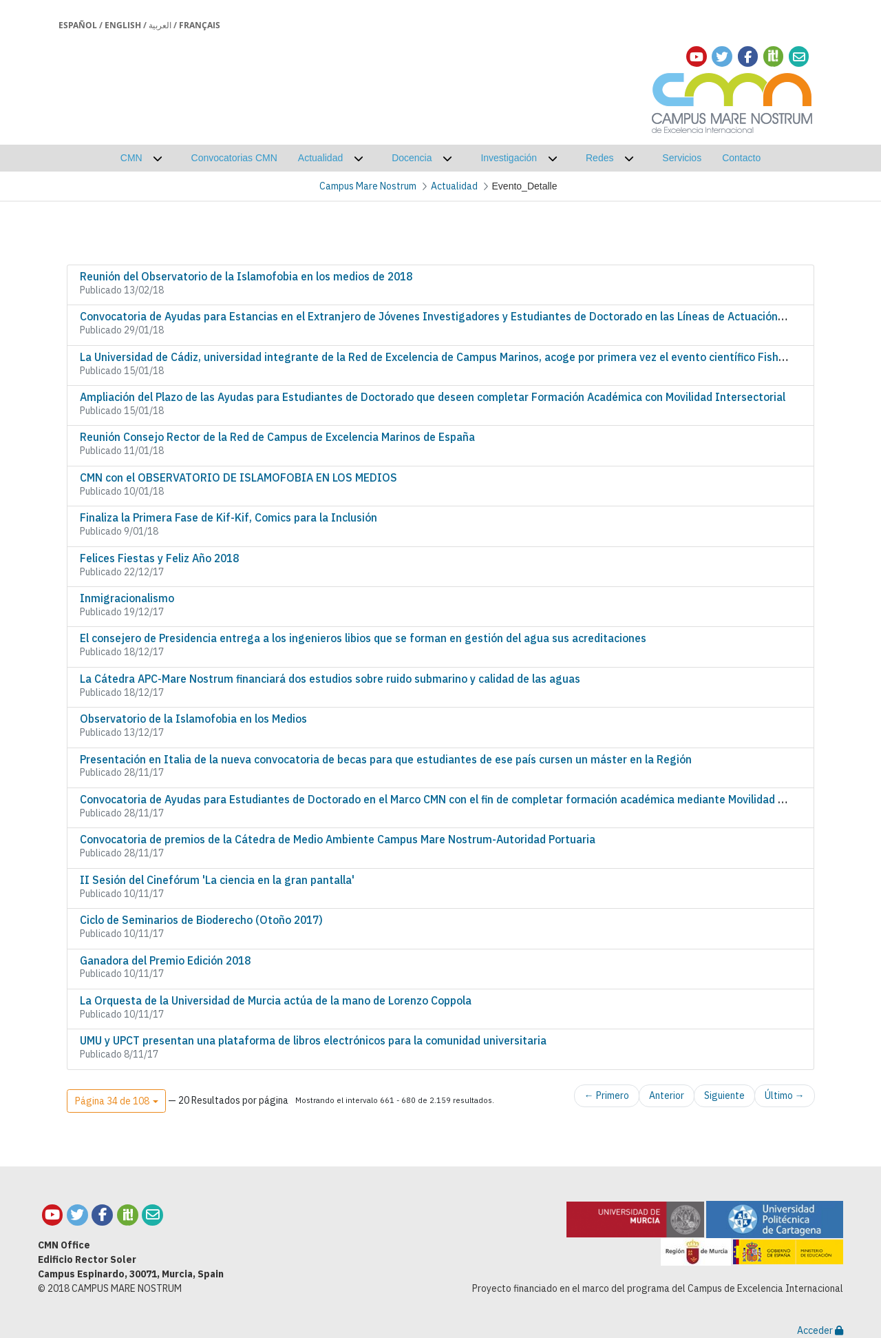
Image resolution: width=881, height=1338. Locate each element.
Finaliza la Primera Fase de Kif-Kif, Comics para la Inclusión (228, 517)
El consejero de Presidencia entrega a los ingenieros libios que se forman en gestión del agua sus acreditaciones (363, 638)
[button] (116, 1101)
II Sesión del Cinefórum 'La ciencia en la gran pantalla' (217, 880)
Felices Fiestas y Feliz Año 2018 (159, 558)
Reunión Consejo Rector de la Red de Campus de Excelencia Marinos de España (277, 437)
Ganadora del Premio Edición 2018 (165, 960)
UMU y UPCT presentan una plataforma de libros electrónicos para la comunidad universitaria (313, 1040)
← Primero (606, 1095)
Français (199, 25)
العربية (160, 25)
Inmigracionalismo (127, 598)
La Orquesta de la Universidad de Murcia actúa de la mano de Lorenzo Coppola (275, 1000)
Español (78, 25)
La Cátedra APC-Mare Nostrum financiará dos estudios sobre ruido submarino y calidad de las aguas (330, 679)
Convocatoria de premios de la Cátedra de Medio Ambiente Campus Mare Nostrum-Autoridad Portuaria (337, 839)
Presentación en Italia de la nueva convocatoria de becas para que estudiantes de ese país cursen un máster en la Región (386, 759)
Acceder (820, 1330)
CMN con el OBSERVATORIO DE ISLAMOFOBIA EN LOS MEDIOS (238, 477)
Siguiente (724, 1095)
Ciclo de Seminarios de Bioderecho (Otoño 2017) (201, 920)
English (123, 25)
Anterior (666, 1095)
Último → (785, 1095)
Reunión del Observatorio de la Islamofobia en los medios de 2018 (246, 276)
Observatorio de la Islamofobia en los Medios (193, 718)
